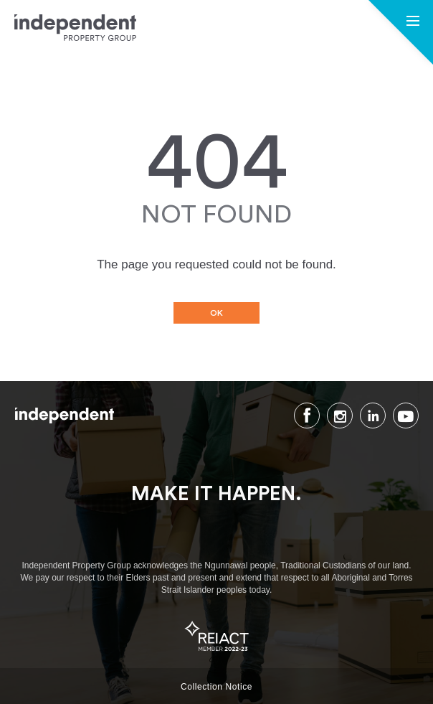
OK (216, 313)
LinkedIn (373, 415)
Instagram (340, 415)
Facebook (307, 415)
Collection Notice (216, 687)
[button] (412, 22)
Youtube (406, 415)
